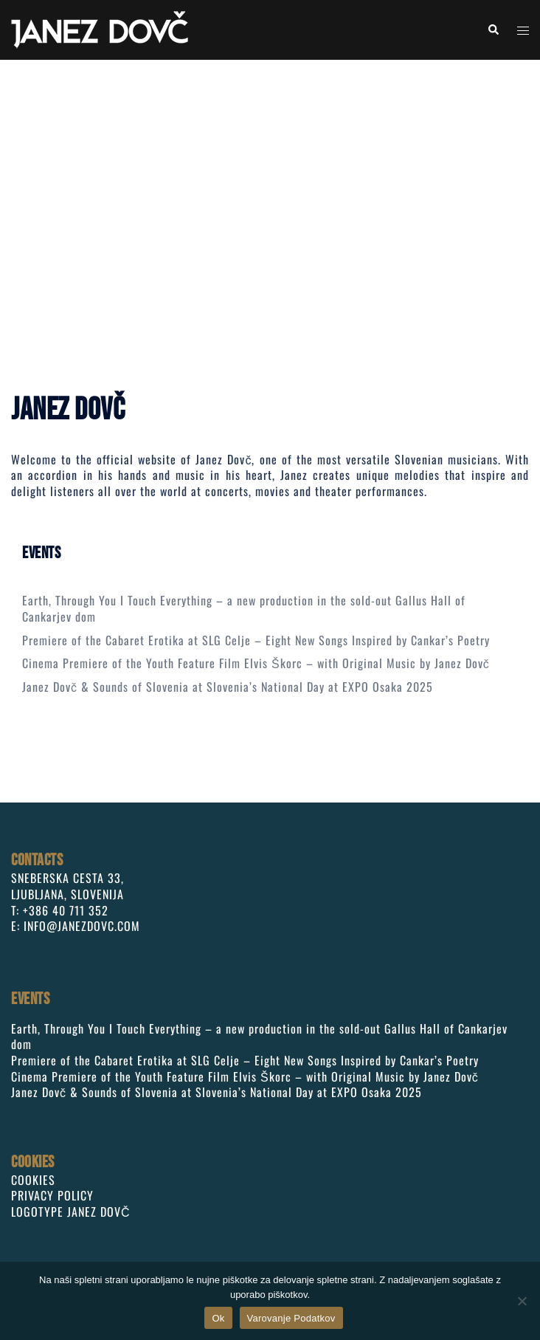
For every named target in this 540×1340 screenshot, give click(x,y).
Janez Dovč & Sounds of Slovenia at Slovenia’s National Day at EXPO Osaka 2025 (227, 686)
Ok (218, 1318)
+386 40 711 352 (65, 910)
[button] (493, 30)
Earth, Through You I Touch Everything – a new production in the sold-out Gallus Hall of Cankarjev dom (243, 608)
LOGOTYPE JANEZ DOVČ (71, 1211)
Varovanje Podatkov (291, 1318)
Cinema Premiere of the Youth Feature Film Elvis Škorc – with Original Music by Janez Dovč (256, 663)
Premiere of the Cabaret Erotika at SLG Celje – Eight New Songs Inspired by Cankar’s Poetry (256, 640)
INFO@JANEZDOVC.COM (82, 926)
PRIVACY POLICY (52, 1195)
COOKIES (33, 1180)
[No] (521, 1300)
